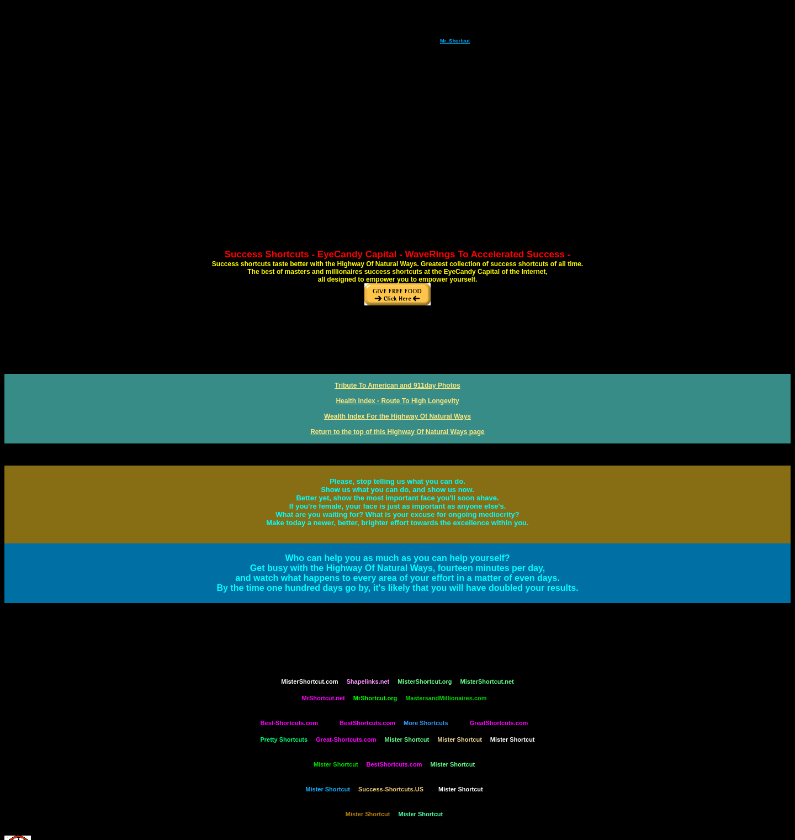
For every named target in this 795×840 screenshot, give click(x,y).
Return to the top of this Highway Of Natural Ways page (397, 432)
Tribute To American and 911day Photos (397, 385)
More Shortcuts (426, 723)
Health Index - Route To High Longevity (397, 401)
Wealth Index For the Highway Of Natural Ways (397, 416)
